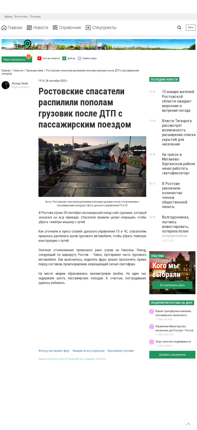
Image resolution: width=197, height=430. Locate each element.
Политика (35, 16)
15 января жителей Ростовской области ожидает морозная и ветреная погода (178, 101)
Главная (12, 27)
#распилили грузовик (121, 351)
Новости (38, 27)
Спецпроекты (103, 27)
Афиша (8, 16)
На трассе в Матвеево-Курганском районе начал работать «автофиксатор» (178, 164)
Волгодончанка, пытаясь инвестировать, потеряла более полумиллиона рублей (175, 229)
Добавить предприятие (172, 354)
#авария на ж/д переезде (89, 351)
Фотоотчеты (21, 16)
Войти (190, 27)
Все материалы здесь (172, 285)
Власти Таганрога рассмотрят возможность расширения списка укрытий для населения (178, 132)
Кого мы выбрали (166, 270)
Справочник (68, 27)
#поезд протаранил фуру (54, 351)
